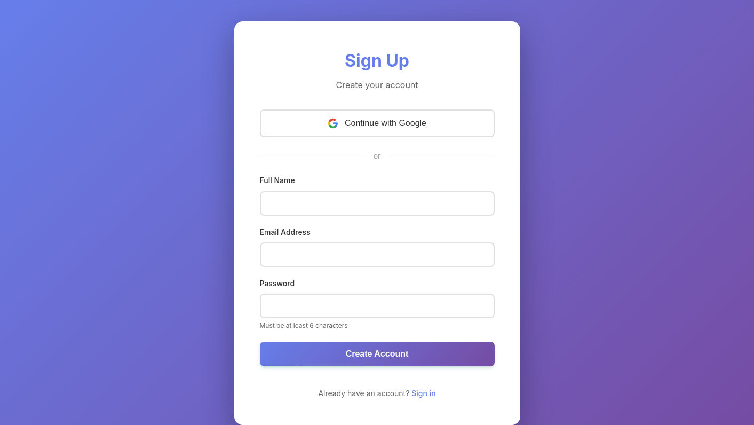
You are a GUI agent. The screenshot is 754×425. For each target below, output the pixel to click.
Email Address (285, 232)
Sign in (423, 393)
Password (277, 283)
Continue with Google (377, 123)
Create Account (377, 353)
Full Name (277, 180)
